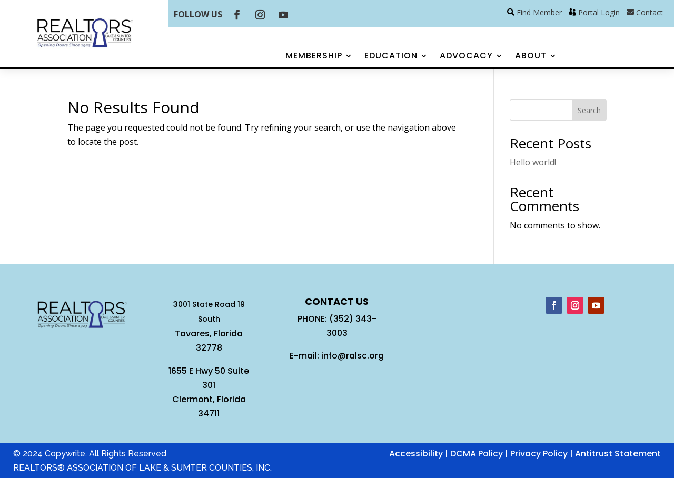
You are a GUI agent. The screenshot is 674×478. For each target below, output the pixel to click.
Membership (313, 57)
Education (391, 57)
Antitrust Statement (618, 453)
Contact (649, 12)
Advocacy (466, 57)
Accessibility (416, 453)
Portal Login (599, 12)
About (531, 57)
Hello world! (533, 162)
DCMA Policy (476, 453)
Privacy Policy (539, 453)
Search (589, 110)
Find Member (539, 12)
